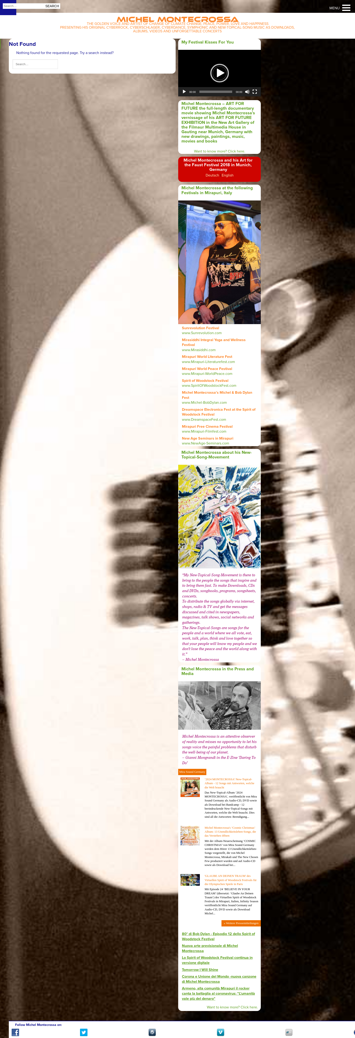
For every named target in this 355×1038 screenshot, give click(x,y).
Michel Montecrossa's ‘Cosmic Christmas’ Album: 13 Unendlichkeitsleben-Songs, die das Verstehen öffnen (230, 832)
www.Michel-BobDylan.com (204, 402)
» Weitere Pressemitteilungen (241, 923)
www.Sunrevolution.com (202, 333)
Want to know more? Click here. (219, 151)
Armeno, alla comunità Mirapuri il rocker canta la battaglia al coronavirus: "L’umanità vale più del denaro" (218, 993)
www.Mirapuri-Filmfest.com (204, 431)
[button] (219, 73)
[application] (219, 73)
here (253, 1007)
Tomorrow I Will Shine (200, 969)
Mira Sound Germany (192, 771)
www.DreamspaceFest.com (204, 419)
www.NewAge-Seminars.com (206, 443)
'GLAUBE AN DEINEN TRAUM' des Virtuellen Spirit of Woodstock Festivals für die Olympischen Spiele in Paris (230, 880)
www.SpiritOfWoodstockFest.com (209, 385)
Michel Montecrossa (178, 18)
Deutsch (212, 175)
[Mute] (247, 91)
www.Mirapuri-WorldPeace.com (207, 373)
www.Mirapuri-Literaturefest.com (208, 362)
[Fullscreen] (254, 91)
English (228, 175)
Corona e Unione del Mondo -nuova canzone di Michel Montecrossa (219, 979)
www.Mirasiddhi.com (199, 350)
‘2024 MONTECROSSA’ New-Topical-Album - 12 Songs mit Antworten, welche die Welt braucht (229, 783)
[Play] (184, 91)
